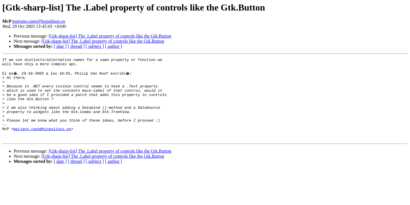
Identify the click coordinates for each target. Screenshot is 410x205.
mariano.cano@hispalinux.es (38, 21)
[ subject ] (95, 46)
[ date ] (60, 46)
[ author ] (113, 46)
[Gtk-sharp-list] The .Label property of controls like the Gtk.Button (110, 36)
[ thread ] (76, 46)
